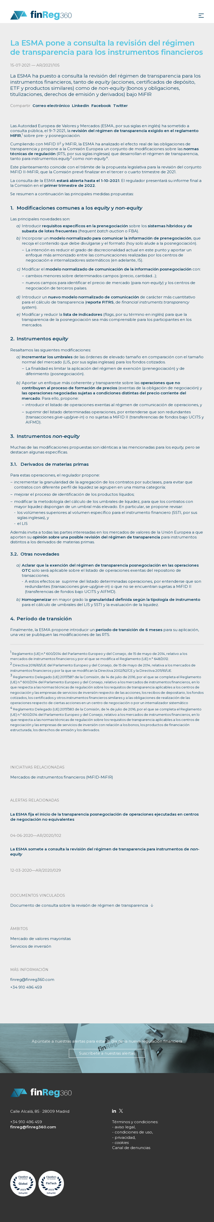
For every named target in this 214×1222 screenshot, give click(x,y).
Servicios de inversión (30, 946)
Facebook (101, 105)
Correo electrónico (51, 105)
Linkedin (80, 105)
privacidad (125, 1137)
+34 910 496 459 (26, 987)
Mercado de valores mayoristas (40, 938)
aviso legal (125, 1126)
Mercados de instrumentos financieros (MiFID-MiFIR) (61, 777)
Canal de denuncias (131, 1147)
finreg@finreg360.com (32, 979)
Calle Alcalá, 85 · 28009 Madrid (39, 1111)
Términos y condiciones (134, 1121)
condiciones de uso (133, 1132)
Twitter (120, 105)
